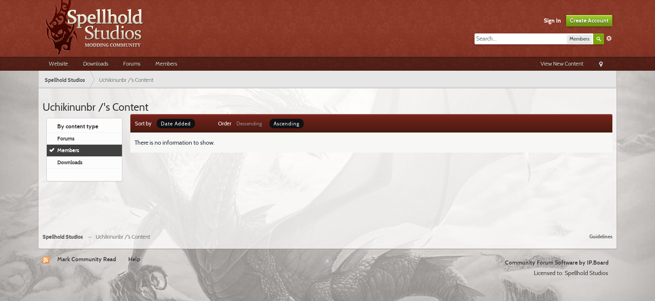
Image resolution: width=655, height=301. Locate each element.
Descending (249, 123)
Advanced (609, 38)
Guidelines (600, 236)
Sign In (552, 20)
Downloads (95, 63)
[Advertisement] (327, 204)
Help (134, 259)
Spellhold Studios (63, 237)
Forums (131, 63)
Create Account (589, 20)
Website (58, 63)
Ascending (287, 123)
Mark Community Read (86, 259)
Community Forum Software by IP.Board (557, 262)
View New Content (562, 63)
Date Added (176, 123)
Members (166, 63)
